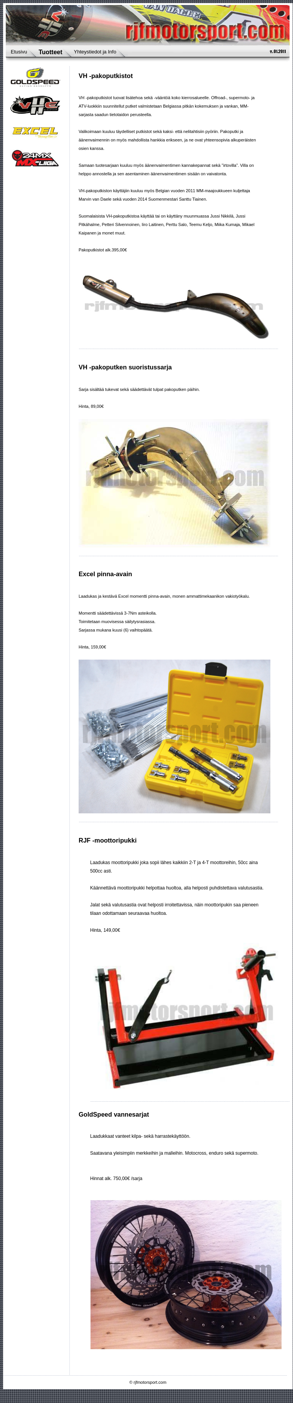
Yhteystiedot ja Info (95, 52)
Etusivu (19, 52)
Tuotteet (51, 52)
